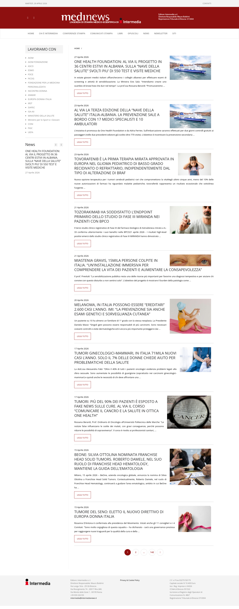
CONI (30, 123)
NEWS (146, 33)
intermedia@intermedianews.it (84, 598)
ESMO (31, 70)
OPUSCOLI (133, 33)
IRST (30, 103)
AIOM (31, 57)
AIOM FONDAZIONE (38, 61)
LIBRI (120, 33)
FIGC (30, 127)
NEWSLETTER (160, 33)
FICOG (31, 78)
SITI (174, 33)
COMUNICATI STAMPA (101, 33)
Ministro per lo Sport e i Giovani (44, 119)
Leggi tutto (82, 93)
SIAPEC (31, 107)
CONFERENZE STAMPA (74, 33)
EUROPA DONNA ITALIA (40, 99)
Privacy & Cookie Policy (129, 580)
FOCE (30, 74)
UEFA (30, 132)
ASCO (31, 65)
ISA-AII (31, 111)
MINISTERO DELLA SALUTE (41, 115)
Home (31, 33)
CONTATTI (207, 3)
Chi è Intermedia (48, 33)
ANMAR (32, 94)
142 (152, 551)
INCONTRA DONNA (37, 90)
